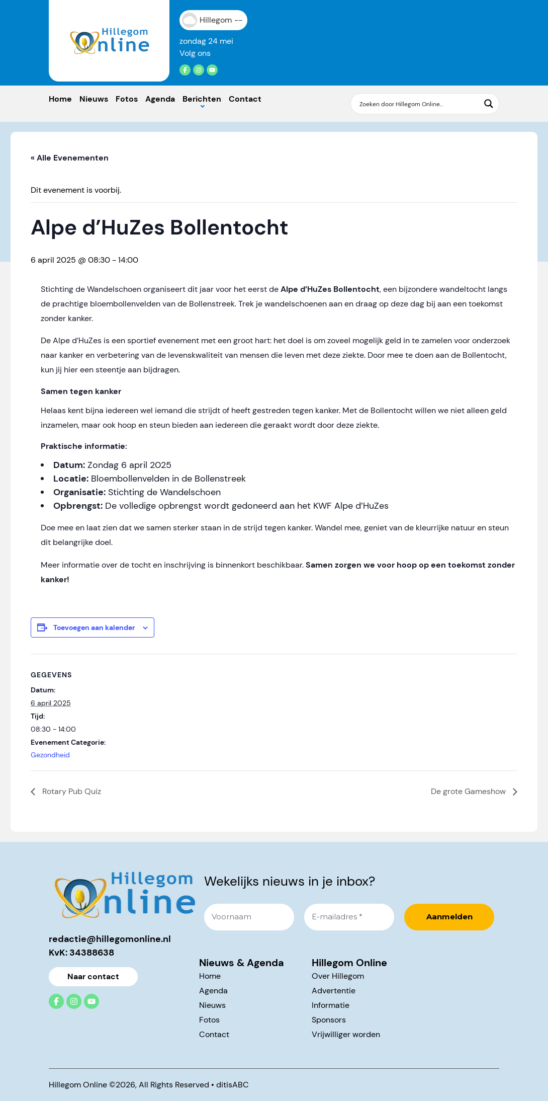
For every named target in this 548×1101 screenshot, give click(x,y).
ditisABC (232, 1084)
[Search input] (418, 103)
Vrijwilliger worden (346, 1034)
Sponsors (329, 1019)
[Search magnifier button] (489, 104)
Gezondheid (50, 754)
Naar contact (93, 976)
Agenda (160, 99)
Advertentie (333, 990)
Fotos (127, 99)
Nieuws (93, 99)
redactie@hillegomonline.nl (110, 939)
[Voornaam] (249, 917)
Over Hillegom (338, 976)
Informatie (330, 1005)
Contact (245, 99)
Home (60, 99)
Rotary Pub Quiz (70, 791)
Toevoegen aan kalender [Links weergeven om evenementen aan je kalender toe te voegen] (94, 627)
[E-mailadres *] (349, 917)
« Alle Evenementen (70, 157)
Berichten (201, 99)
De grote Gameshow (469, 791)
